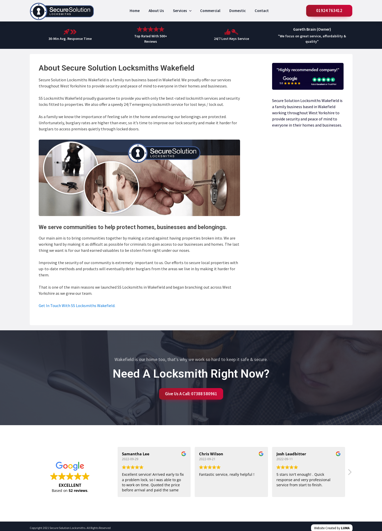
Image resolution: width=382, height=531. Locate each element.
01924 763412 (329, 10)
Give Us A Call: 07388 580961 (191, 394)
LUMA (345, 528)
